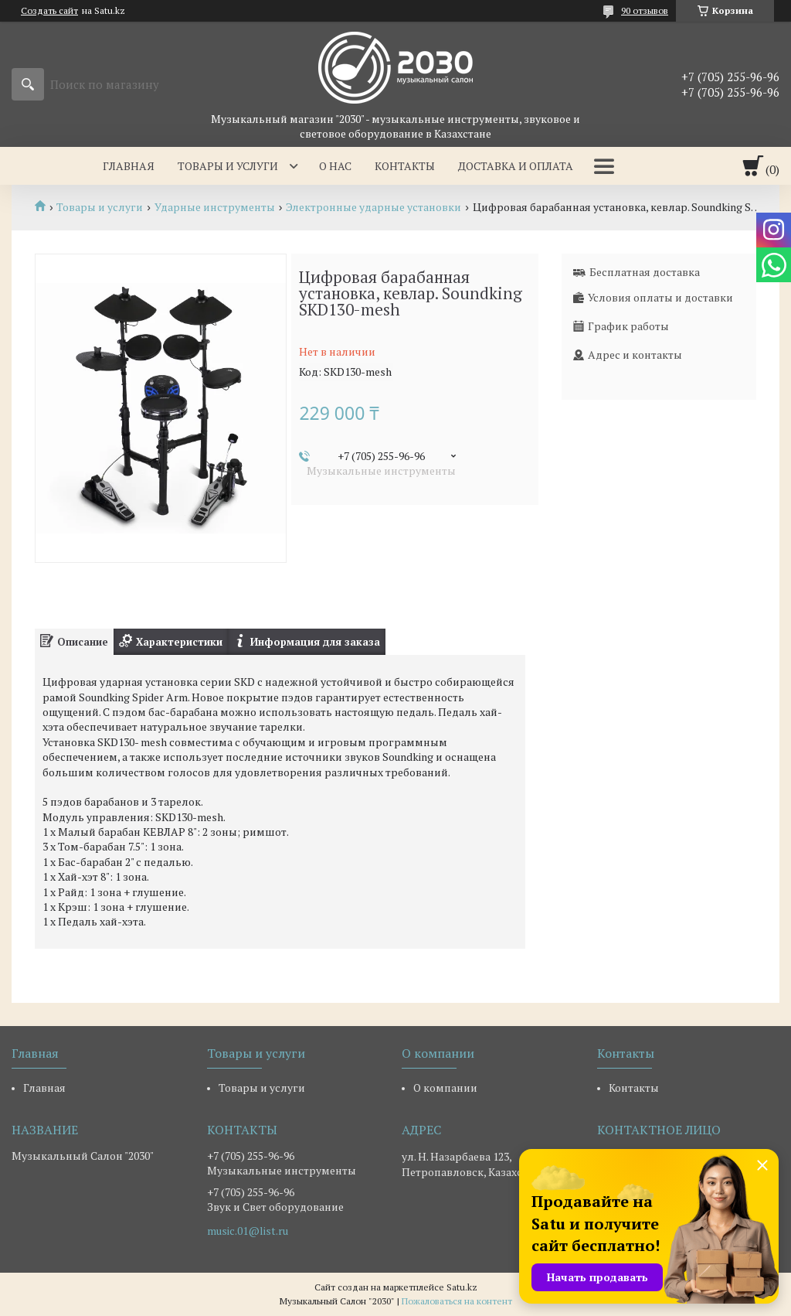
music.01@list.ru (247, 1231)
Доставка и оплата (515, 166)
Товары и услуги (228, 166)
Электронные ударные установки (373, 207)
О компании (445, 1087)
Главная (128, 166)
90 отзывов (644, 10)
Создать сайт (49, 10)
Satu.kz (461, 1287)
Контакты (405, 166)
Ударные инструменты (214, 207)
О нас (335, 166)
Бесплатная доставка (644, 271)
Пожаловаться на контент (457, 1301)
